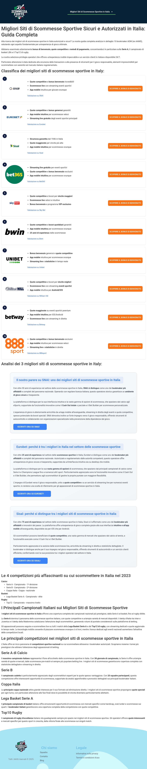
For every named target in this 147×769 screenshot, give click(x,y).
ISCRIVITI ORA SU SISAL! (30, 561)
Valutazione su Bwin (35, 239)
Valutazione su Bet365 (36, 182)
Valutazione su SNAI (35, 96)
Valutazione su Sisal (35, 153)
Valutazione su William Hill (37, 296)
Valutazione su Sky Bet (36, 210)
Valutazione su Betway (36, 325)
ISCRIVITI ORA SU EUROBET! (32, 494)
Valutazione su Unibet (35, 267)
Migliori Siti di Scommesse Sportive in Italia (91, 11)
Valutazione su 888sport (36, 353)
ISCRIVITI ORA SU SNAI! (30, 427)
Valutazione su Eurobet (36, 124)
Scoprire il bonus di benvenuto (125, 88)
